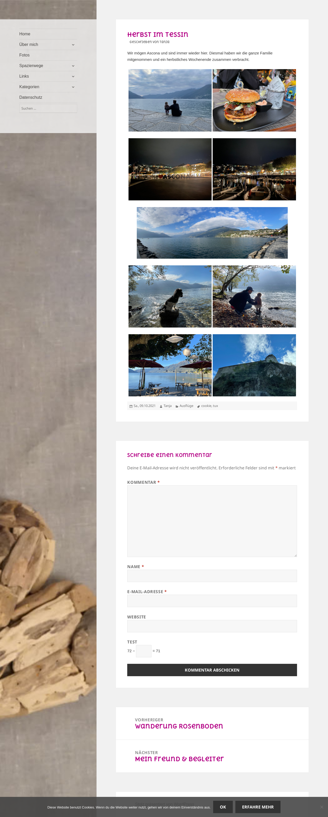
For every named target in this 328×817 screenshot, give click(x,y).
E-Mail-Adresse (147, 591)
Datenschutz (30, 97)
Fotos (24, 55)
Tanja (168, 405)
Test (132, 642)
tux (215, 405)
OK (223, 807)
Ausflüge (186, 405)
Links (24, 76)
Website (136, 617)
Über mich (28, 44)
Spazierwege (31, 65)
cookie (206, 405)
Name (135, 566)
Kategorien (29, 87)
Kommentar (143, 482)
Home (24, 34)
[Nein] (321, 807)
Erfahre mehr (258, 807)
